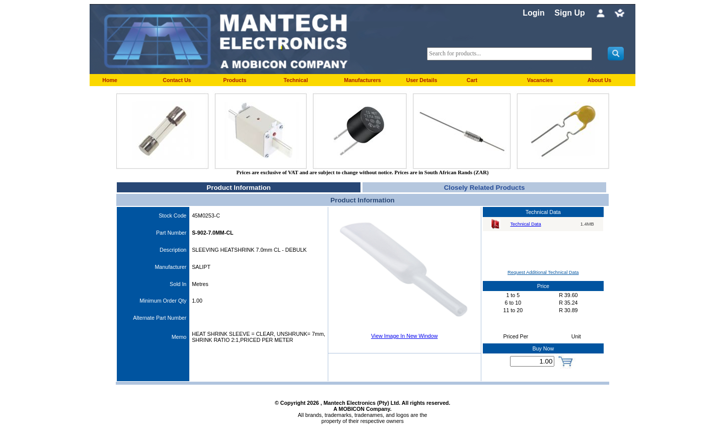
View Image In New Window (404, 336)
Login (534, 13)
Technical (295, 80)
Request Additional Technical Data (543, 272)
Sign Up (569, 13)
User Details (422, 80)
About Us (599, 80)
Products (234, 80)
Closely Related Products (484, 187)
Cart (472, 80)
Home (109, 80)
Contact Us (177, 80)
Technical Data (525, 224)
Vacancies (540, 80)
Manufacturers (362, 80)
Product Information (238, 187)
